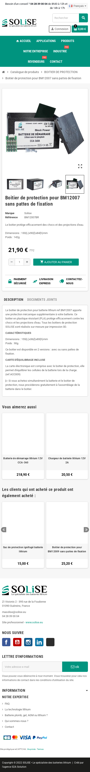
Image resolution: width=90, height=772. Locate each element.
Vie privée (31, 749)
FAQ (7, 703)
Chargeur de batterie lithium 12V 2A (67, 460)
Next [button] (86, 529)
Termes (40, 749)
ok (75, 667)
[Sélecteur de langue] (77, 6)
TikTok (50, 642)
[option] (23, 535)
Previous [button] (3, 529)
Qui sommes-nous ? (16, 721)
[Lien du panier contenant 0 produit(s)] (80, 28)
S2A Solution (19, 766)
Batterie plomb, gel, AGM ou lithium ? (26, 715)
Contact (9, 726)
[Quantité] (19, 262)
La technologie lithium (18, 709)
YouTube (17, 642)
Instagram (28, 642)
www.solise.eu (34, 622)
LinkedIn (39, 642)
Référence (11, 217)
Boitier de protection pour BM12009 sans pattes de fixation (67, 549)
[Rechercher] (70, 17)
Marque (9, 213)
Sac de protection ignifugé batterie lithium (23, 549)
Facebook (6, 642)
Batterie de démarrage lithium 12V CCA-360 (23, 460)
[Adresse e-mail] (32, 667)
